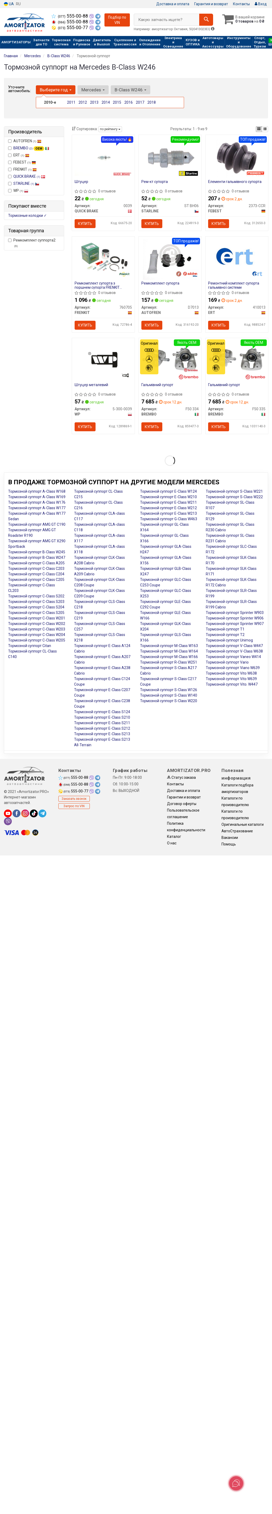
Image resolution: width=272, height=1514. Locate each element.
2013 (94, 102)
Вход (261, 4)
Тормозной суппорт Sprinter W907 (235, 624)
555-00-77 (70, 27)
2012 (83, 102)
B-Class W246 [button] (130, 89)
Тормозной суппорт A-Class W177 (36, 508)
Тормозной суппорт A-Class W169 (36, 497)
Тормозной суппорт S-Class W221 (234, 491)
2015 (117, 102)
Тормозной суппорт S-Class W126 (168, 690)
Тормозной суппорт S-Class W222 (234, 497)
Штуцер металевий (91, 385)
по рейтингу (110, 129)
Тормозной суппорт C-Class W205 (36, 640)
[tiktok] (34, 813)
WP (18, 190)
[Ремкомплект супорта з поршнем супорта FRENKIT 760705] (103, 258)
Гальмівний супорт (157, 385)
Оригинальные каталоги (242, 824)
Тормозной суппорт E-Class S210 (102, 717)
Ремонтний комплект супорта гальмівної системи (233, 285)
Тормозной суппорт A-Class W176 (36, 502)
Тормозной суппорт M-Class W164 (169, 651)
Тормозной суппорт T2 (225, 635)
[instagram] (25, 813)
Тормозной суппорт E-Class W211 (168, 502)
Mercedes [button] (93, 89)
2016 (128, 102)
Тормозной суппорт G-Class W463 (168, 519)
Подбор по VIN (117, 20)
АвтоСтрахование (237, 831)
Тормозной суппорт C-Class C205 (36, 579)
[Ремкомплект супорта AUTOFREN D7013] (170, 259)
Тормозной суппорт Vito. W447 (232, 684)
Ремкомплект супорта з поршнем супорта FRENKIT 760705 (97, 285)
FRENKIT (22, 169)
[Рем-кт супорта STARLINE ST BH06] (170, 157)
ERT (18, 155)
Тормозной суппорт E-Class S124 (102, 712)
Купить (85, 224)
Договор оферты (181, 804)
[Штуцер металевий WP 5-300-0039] (103, 360)
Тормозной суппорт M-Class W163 (169, 646)
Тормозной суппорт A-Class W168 (36, 491)
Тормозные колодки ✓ (27, 215)
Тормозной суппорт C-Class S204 (36, 607)
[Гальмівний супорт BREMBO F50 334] (170, 358)
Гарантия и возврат (211, 4)
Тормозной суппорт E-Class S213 (102, 734)
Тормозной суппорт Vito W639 (231, 679)
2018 (151, 102)
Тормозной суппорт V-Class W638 (234, 651)
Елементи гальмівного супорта (235, 182)
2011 (71, 102)
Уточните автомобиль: (19, 89)
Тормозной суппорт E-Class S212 (102, 728)
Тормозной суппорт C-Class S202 (36, 596)
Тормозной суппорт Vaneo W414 (233, 657)
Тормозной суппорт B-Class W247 (36, 557)
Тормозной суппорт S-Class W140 (168, 695)
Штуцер (81, 182)
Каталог (174, 836)
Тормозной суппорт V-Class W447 (234, 646)
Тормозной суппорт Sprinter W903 (235, 613)
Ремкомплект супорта (160, 283)
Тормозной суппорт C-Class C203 (36, 568)
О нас (171, 843)
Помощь (228, 844)
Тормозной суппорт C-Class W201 (36, 618)
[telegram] (42, 813)
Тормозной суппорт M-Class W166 (169, 657)
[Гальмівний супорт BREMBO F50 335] (236, 358)
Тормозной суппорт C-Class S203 (36, 602)
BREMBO (31, 148)
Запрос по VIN (74, 806)
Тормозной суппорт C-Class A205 (36, 563)
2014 (106, 102)
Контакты (241, 4)
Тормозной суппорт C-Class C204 (36, 574)
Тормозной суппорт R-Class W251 (168, 662)
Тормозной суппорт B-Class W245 (36, 552)
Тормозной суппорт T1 (225, 629)
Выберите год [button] (55, 89)
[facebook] (16, 813)
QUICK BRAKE (29, 176)
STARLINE (26, 183)
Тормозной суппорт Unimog (229, 640)
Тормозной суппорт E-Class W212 (168, 508)
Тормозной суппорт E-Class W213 (168, 513)
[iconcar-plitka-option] (259, 129)
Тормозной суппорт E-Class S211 (102, 723)
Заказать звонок (74, 799)
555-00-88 (70, 16)
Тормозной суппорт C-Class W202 (36, 624)
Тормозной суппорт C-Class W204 (36, 635)
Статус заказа (181, 777)
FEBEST (22, 162)
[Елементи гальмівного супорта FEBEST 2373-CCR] (237, 157)
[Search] (206, 20)
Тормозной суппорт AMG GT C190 (36, 524)
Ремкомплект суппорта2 (31, 243)
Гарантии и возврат (184, 797)
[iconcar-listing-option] (265, 129)
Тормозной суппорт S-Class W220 (168, 701)
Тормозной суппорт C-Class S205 (36, 613)
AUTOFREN (24, 141)
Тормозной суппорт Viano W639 (233, 668)
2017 (140, 102)
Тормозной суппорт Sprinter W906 (235, 618)
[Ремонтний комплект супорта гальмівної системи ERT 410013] (236, 257)
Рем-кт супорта (154, 182)
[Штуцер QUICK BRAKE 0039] (103, 156)
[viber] (8, 821)
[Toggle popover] (236, 1483)
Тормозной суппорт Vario (227, 662)
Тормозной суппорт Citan (29, 646)
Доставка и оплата (172, 4)
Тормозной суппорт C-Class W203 (36, 629)
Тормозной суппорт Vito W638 (231, 673)
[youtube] (8, 813)
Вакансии (229, 837)
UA (9, 4)
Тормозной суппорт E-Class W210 (168, 497)
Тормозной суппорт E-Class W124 (168, 491)
